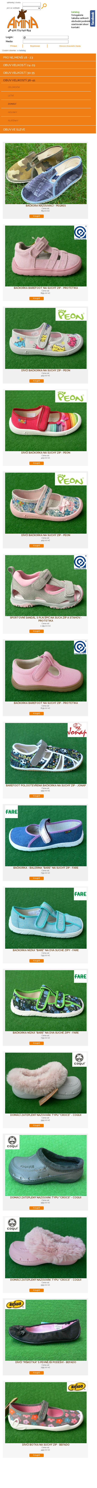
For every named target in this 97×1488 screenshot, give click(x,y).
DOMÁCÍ (12, 104)
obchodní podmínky (81, 21)
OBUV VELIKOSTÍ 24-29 (19, 65)
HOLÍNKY (12, 112)
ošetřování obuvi (79, 24)
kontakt (75, 27)
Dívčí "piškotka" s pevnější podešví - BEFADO (45, 1362)
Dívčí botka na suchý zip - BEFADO (46, 1444)
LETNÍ (10, 95)
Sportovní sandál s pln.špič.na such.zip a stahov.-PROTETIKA (46, 619)
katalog (75, 12)
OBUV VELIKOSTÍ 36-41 (19, 80)
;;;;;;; (32, 8)
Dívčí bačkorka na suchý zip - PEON (45, 370)
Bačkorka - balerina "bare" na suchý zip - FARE (45, 867)
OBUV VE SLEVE (14, 129)
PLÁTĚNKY (13, 120)
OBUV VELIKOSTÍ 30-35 (19, 72)
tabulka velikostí (80, 18)
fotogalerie (77, 15)
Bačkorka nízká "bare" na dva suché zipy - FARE (46, 950)
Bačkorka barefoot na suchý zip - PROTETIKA (46, 287)
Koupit (36, 216)
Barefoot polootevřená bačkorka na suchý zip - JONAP (46, 785)
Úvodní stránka (9, 50)
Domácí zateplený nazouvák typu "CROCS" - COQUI (45, 1115)
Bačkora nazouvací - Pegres (46, 205)
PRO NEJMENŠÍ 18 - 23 (18, 57)
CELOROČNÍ (13, 87)
